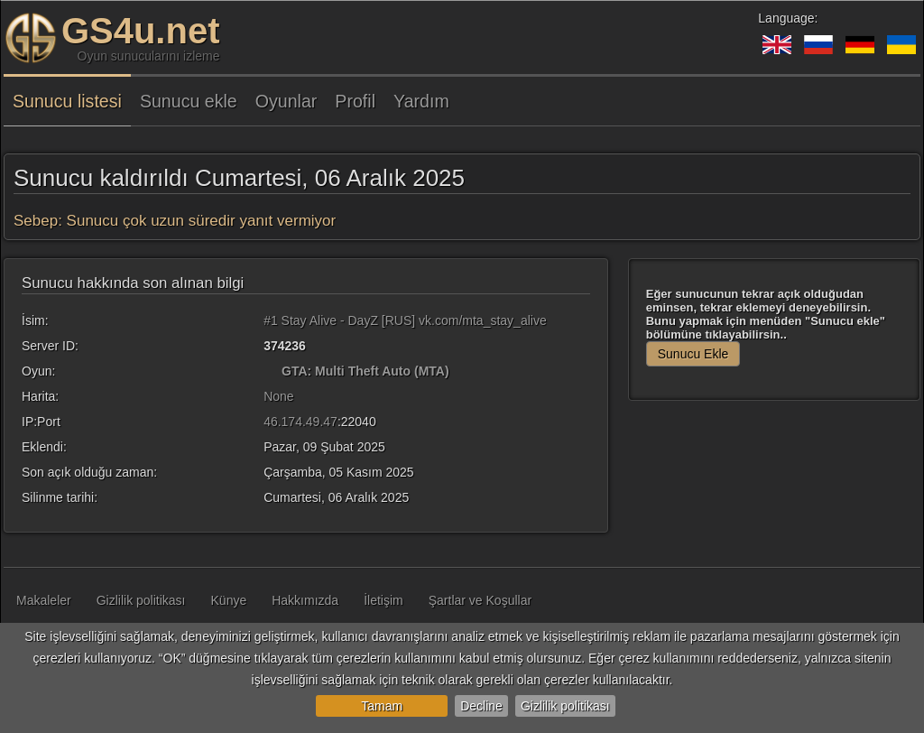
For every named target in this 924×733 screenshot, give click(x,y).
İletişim (383, 600)
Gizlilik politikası (565, 706)
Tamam (381, 706)
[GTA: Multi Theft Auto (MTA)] (270, 371)
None (278, 396)
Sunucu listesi (67, 101)
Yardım (421, 101)
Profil (355, 101)
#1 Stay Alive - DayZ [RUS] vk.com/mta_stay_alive (405, 320)
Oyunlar (286, 101)
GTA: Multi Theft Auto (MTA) (365, 371)
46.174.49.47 (300, 421)
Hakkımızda (305, 600)
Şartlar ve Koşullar (480, 600)
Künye (229, 600)
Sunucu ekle (188, 101)
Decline (481, 706)
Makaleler (43, 600)
